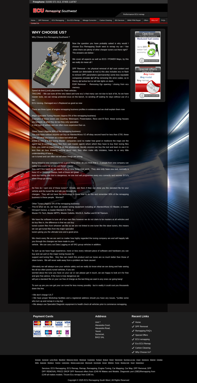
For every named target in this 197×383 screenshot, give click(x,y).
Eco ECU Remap (73, 20)
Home (33, 20)
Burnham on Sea (129, 360)
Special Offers (141, 335)
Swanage (43, 363)
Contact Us (35, 23)
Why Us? (154, 20)
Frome (117, 363)
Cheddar (160, 360)
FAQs (163, 20)
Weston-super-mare (77, 363)
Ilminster (38, 360)
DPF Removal (43, 20)
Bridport (105, 360)
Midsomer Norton (72, 360)
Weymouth (88, 363)
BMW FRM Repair (134, 20)
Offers (146, 20)
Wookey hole (125, 363)
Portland (99, 360)
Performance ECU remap (133, 14)
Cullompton (65, 363)
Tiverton (58, 363)
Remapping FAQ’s (143, 331)
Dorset (104, 363)
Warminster (118, 360)
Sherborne (145, 360)
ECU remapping (142, 339)
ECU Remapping (58, 20)
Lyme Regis (54, 360)
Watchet (153, 360)
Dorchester (97, 363)
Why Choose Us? (143, 352)
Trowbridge (91, 360)
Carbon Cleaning (106, 20)
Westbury (50, 363)
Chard (138, 360)
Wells (37, 363)
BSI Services (119, 20)
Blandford (62, 360)
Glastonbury (140, 363)
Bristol (111, 360)
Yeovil (133, 363)
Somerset (45, 360)
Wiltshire (111, 363)
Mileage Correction (89, 20)
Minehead (82, 360)
